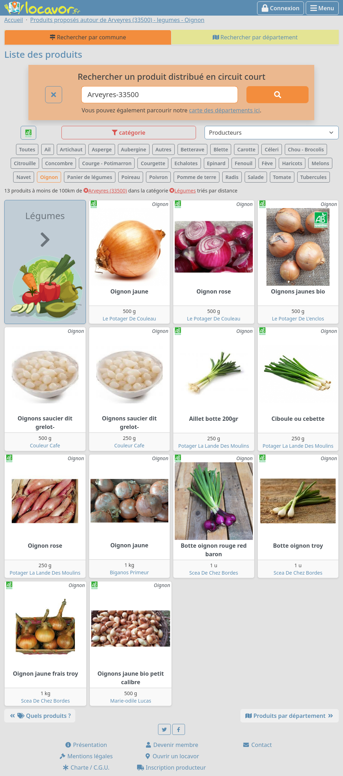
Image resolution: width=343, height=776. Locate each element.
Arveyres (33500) (105, 190)
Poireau (130, 177)
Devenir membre (171, 745)
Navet (23, 177)
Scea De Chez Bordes (213, 572)
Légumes (182, 190)
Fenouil (243, 163)
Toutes (27, 149)
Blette (220, 149)
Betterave (193, 149)
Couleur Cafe (45, 445)
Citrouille (25, 163)
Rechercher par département (255, 37)
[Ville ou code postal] (159, 94)
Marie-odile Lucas (130, 700)
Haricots (292, 163)
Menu (322, 8)
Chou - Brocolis (306, 149)
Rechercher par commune (88, 37)
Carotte (246, 149)
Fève (267, 163)
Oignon (49, 177)
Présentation (86, 745)
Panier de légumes (89, 177)
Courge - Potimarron (106, 163)
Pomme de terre (196, 177)
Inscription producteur (171, 767)
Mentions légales (86, 756)
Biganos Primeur (129, 572)
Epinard (216, 163)
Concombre (59, 163)
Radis (232, 177)
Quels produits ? (40, 716)
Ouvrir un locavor (171, 756)
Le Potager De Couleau (129, 318)
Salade (256, 177)
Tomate (282, 177)
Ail (47, 149)
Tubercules (313, 177)
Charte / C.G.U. (86, 767)
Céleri (271, 149)
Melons (320, 163)
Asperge (101, 149)
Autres (164, 149)
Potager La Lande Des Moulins (213, 445)
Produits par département (289, 716)
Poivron (158, 177)
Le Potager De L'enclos (298, 318)
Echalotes (185, 163)
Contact (257, 745)
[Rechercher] (277, 94)
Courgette (153, 163)
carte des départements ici (224, 110)
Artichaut (71, 149)
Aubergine (133, 149)
